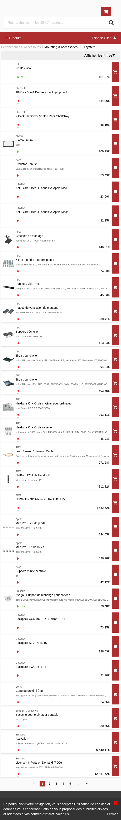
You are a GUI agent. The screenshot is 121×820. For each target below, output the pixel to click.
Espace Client (104, 38)
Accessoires (32, 47)
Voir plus (62, 814)
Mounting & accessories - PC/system (69, 47)
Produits (13, 38)
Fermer (112, 814)
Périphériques (10, 47)
